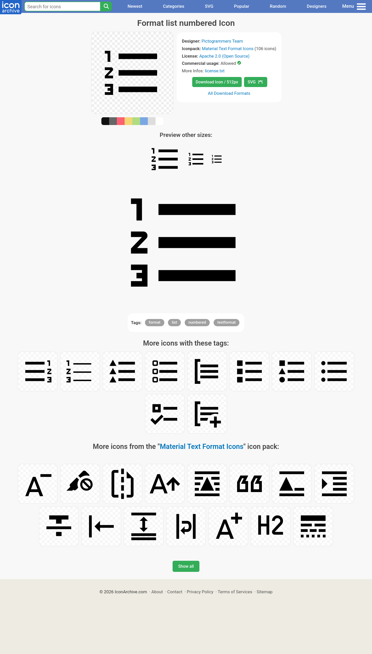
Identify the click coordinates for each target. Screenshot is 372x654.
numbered (197, 322)
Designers (316, 6)
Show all (186, 566)
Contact (174, 591)
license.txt (214, 70)
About (157, 591)
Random (278, 6)
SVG (209, 6)
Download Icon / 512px (217, 82)
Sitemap (265, 591)
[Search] (106, 6)
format (154, 322)
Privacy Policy (200, 591)
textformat (226, 322)
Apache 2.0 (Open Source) (224, 56)
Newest (134, 6)
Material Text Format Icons (228, 48)
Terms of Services (235, 591)
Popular (241, 6)
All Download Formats (229, 93)
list (174, 322)
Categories (173, 6)
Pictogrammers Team (222, 41)
